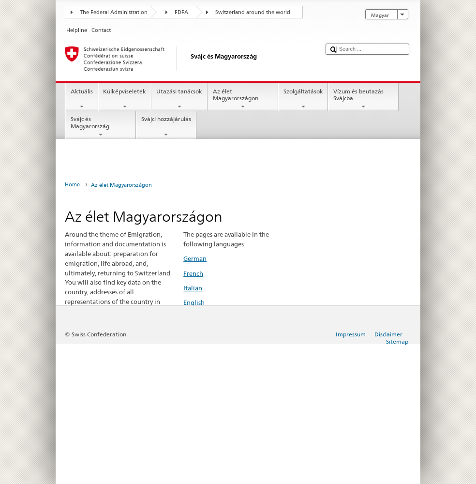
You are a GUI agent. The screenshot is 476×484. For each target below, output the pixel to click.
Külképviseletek (125, 99)
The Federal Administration (114, 12)
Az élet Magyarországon (243, 99)
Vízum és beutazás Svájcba (363, 99)
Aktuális (81, 99)
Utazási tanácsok (179, 99)
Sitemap (397, 341)
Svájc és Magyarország (100, 126)
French (193, 273)
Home (72, 185)
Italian (192, 288)
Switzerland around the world (252, 12)
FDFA (181, 12)
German (195, 258)
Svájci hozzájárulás (165, 126)
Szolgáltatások (303, 99)
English (194, 302)
